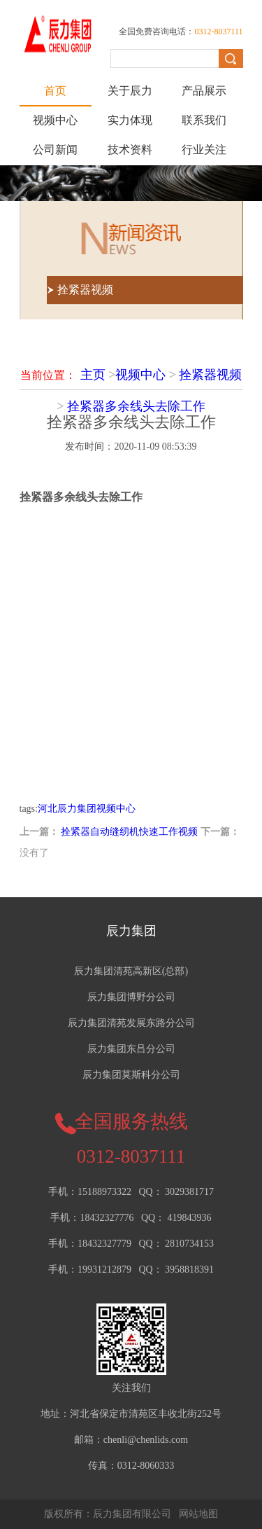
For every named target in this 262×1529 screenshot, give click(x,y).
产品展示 (204, 91)
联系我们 (204, 120)
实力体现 (130, 120)
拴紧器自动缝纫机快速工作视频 (129, 831)
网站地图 (198, 1514)
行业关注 (204, 149)
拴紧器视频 (210, 375)
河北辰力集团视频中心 (87, 808)
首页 (55, 91)
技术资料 (130, 149)
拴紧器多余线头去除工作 (136, 406)
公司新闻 (55, 149)
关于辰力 (130, 91)
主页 (92, 375)
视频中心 (55, 120)
